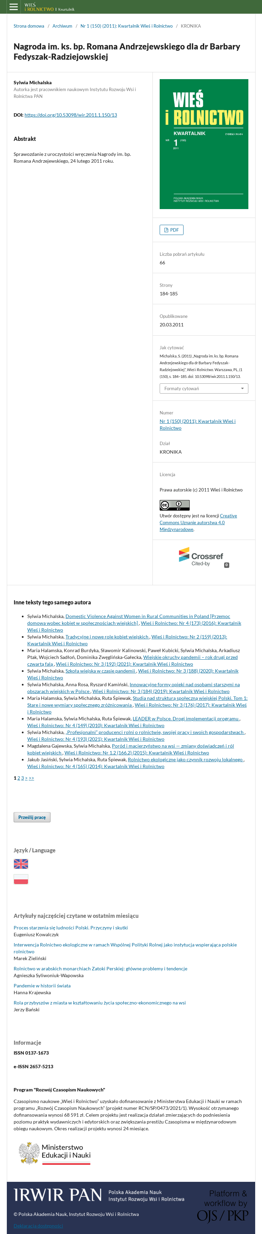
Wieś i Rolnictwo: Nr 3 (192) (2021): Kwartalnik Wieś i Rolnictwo (124, 664)
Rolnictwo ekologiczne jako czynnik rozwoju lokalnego (186, 759)
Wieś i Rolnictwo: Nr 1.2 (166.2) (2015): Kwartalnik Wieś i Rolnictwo (136, 752)
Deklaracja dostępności (38, 1226)
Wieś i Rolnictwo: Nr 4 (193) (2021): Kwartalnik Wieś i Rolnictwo (95, 739)
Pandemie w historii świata (42, 985)
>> (31, 778)
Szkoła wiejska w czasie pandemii (101, 671)
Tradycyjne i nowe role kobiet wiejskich (107, 637)
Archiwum (62, 26)
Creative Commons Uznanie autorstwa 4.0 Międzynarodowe (198, 522)
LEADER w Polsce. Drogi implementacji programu (186, 718)
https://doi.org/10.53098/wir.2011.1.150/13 (71, 115)
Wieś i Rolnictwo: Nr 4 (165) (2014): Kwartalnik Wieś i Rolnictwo (95, 766)
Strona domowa (29, 26)
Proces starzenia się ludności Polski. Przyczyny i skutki (71, 927)
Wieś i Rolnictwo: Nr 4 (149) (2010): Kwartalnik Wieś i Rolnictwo (95, 725)
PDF (174, 230)
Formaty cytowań (181, 388)
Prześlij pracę (32, 817)
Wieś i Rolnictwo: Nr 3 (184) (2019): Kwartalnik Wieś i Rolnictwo (161, 691)
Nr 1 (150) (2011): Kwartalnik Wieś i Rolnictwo (127, 26)
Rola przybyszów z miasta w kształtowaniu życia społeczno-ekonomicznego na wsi (100, 1002)
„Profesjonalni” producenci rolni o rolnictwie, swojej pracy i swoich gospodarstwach (155, 732)
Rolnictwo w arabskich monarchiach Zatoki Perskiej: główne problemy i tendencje (100, 968)
